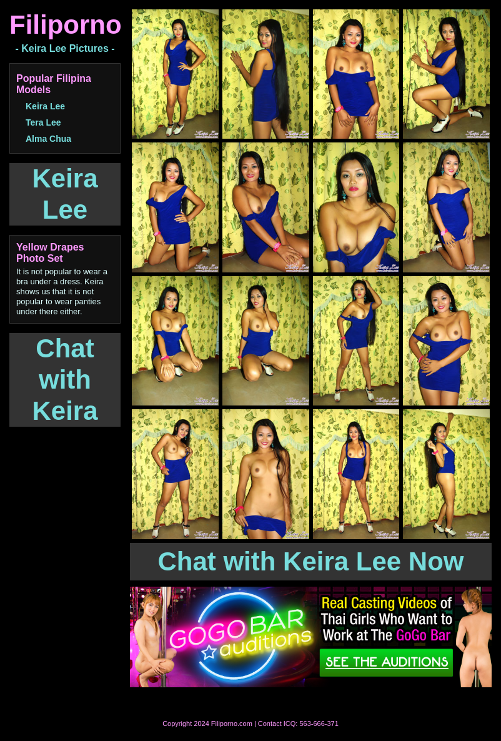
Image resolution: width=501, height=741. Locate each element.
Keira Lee (45, 106)
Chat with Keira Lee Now (310, 561)
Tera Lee (43, 122)
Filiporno (65, 24)
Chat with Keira (64, 379)
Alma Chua (48, 139)
